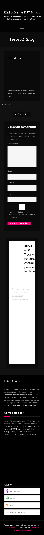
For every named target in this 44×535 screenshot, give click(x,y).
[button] (22, 316)
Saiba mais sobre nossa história (24, 405)
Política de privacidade (22, 531)
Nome (11, 171)
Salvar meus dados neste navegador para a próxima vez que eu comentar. (21, 214)
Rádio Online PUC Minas (22, 12)
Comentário (13, 143)
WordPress (34, 528)
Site (9, 194)
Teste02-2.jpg (15, 58)
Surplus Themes (11, 528)
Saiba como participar (27, 434)
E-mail (11, 182)
